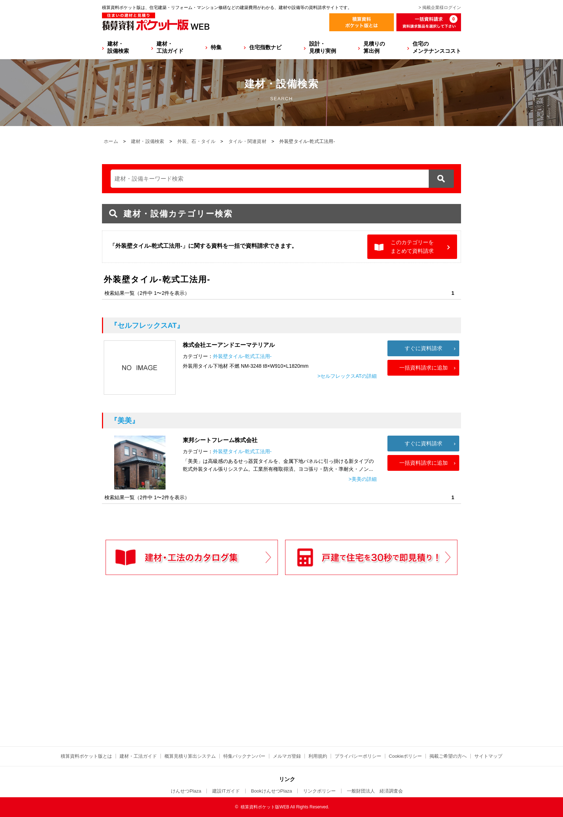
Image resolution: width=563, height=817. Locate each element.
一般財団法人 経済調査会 (375, 791)
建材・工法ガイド (170, 47)
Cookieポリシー (405, 756)
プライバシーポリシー (358, 756)
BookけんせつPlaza (271, 791)
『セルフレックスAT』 (147, 325)
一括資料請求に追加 (423, 368)
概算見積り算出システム (190, 756)
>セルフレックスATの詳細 (347, 376)
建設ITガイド (226, 791)
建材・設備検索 (118, 47)
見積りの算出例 (374, 47)
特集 (216, 47)
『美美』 (124, 420)
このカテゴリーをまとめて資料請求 (412, 246)
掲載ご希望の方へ (448, 756)
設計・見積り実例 (322, 47)
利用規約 (317, 756)
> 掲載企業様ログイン (440, 7)
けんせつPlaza (186, 791)
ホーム (111, 141)
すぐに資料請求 (423, 348)
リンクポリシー (319, 791)
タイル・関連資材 (247, 141)
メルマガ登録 (287, 756)
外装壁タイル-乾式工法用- (242, 356)
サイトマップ (488, 756)
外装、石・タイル (196, 141)
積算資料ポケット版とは (86, 756)
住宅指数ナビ (265, 47)
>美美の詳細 (363, 479)
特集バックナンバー (244, 756)
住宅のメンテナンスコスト (437, 47)
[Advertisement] (218, 675)
